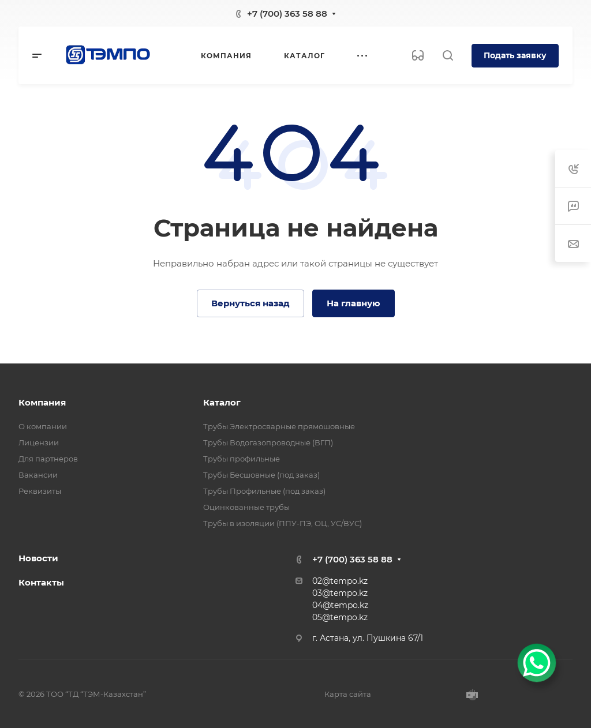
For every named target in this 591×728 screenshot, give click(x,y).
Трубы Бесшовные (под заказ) (261, 474)
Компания (42, 402)
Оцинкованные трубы (246, 507)
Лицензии (38, 442)
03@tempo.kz (340, 593)
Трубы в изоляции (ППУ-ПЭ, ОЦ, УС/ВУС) (282, 523)
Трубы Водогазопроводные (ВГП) (268, 442)
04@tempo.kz (340, 605)
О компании (42, 426)
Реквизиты (39, 491)
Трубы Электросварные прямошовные (279, 426)
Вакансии (38, 474)
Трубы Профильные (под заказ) (264, 491)
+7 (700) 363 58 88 (287, 13)
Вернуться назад (250, 303)
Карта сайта (347, 694)
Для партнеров (48, 458)
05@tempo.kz (340, 617)
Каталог (222, 402)
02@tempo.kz (340, 581)
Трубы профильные (241, 458)
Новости (38, 558)
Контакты (41, 582)
